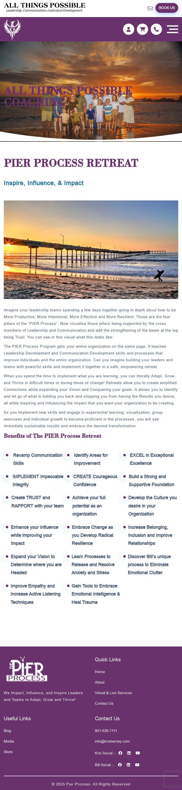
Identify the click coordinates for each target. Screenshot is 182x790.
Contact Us (104, 703)
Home (100, 671)
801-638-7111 (106, 730)
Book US (167, 7)
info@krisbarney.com (112, 741)
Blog (7, 730)
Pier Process (78, 784)
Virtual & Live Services (113, 692)
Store (8, 751)
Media (9, 741)
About (99, 682)
